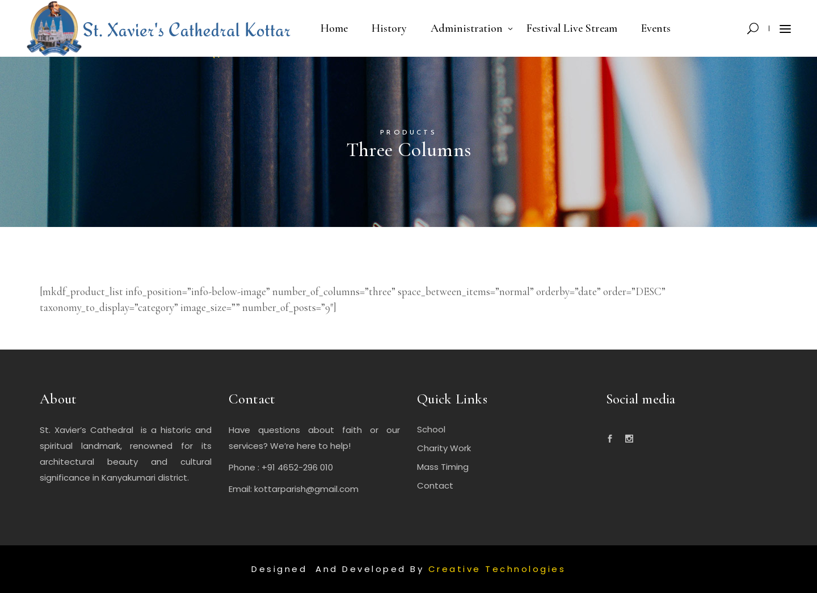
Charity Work (444, 448)
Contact (435, 485)
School (431, 429)
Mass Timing (443, 467)
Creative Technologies (497, 569)
